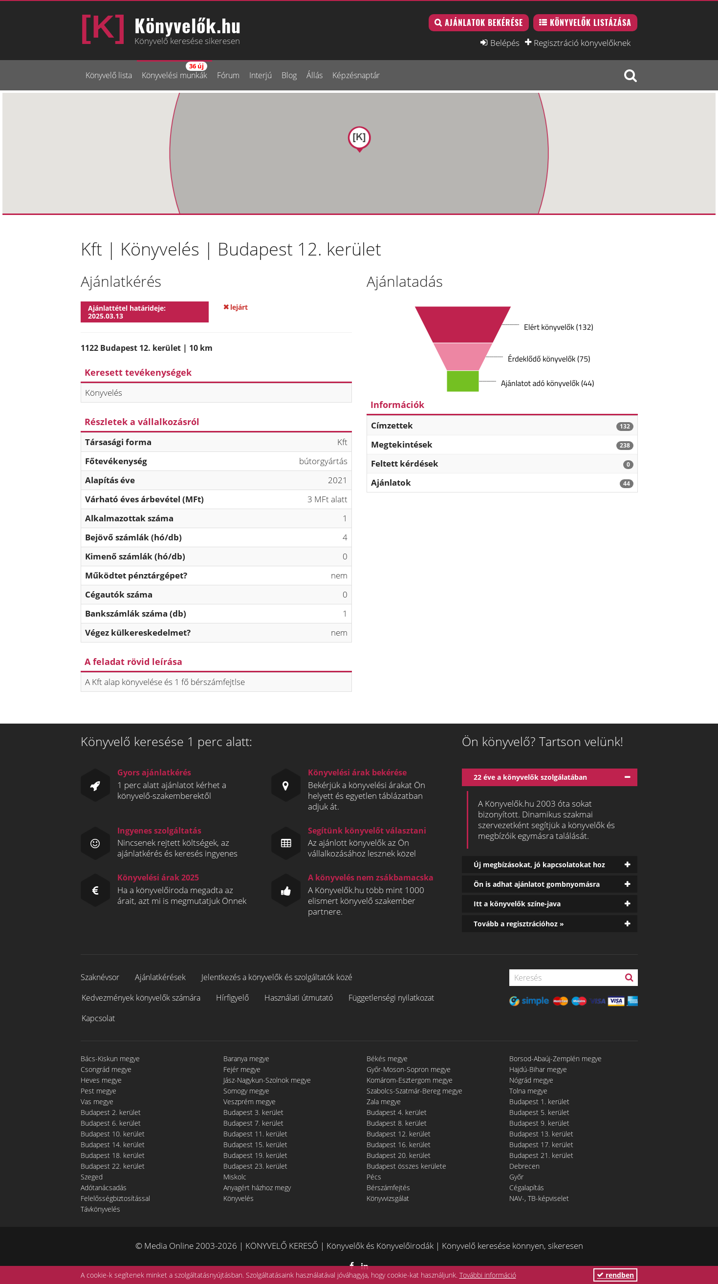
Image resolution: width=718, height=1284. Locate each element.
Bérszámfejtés (388, 1187)
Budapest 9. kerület (539, 1123)
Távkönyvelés (100, 1209)
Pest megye (98, 1090)
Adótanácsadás (104, 1187)
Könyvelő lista (109, 75)
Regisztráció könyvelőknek (582, 42)
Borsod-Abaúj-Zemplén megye (555, 1058)
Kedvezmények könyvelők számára (141, 997)
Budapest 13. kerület (541, 1133)
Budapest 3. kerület (253, 1112)
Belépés (505, 42)
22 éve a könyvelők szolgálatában (530, 777)
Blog (289, 75)
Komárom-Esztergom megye (410, 1080)
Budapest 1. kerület (539, 1101)
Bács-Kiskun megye (110, 1058)
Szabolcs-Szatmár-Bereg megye (414, 1090)
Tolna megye (528, 1090)
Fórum (228, 75)
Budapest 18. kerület (113, 1155)
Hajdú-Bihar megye (538, 1069)
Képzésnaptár (356, 75)
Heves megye (101, 1080)
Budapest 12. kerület (399, 1133)
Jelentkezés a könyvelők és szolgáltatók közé (276, 977)
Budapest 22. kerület (113, 1166)
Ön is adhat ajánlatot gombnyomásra (537, 884)
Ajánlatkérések (160, 977)
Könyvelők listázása (590, 22)
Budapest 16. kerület (399, 1144)
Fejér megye (242, 1069)
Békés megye (387, 1058)
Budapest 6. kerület (111, 1123)
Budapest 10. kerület (113, 1133)
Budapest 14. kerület (113, 1144)
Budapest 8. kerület (397, 1123)
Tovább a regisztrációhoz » (519, 923)
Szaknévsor (100, 977)
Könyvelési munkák (174, 71)
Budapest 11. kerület (255, 1133)
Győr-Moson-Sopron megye (409, 1069)
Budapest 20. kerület (399, 1155)
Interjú (260, 75)
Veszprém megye (249, 1101)
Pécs (374, 1176)
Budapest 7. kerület (253, 1123)
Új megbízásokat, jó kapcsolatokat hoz (539, 864)
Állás (314, 75)
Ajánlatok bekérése (484, 22)
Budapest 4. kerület (397, 1112)
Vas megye (97, 1101)
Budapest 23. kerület (255, 1166)
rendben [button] (615, 1275)
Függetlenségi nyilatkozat (391, 997)
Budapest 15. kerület (255, 1144)
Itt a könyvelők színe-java (517, 903)
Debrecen (524, 1166)
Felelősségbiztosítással (115, 1198)
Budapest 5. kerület (539, 1112)
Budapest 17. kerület (541, 1144)
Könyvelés (238, 1198)
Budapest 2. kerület (111, 1112)
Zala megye (384, 1101)
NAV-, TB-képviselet (539, 1198)
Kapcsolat (98, 1018)
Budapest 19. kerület (255, 1155)
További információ (487, 1275)
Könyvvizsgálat (388, 1198)
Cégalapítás (526, 1187)
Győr (516, 1176)
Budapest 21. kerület (541, 1155)
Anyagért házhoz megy (257, 1187)
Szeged (92, 1176)
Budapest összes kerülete (406, 1166)
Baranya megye (246, 1058)
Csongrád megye (106, 1069)
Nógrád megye (531, 1080)
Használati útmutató (298, 997)
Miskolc (234, 1176)
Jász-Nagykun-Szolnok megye (267, 1080)
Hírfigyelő (232, 997)
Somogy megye (246, 1090)
